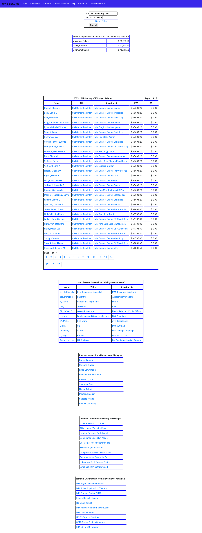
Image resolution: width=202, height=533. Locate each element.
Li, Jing (63, 335)
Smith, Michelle (67, 292)
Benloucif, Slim (86, 379)
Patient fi (81, 297)
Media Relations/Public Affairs (126, 311)
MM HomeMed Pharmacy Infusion (92, 507)
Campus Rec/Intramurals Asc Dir (95, 452)
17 (58, 264)
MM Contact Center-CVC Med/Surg (111, 146)
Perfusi (80, 335)
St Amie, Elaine (51, 161)
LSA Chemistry (119, 316)
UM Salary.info (10, 3)
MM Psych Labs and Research (90, 483)
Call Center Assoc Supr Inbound (95, 443)
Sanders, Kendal (87, 399)
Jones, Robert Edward (54, 209)
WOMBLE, (64, 321)
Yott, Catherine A (52, 166)
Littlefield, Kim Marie (54, 214)
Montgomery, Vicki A (54, 146)
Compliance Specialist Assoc (94, 438)
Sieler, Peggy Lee (52, 228)
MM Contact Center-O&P (106, 175)
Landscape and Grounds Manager (93, 316)
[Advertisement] (101, 75)
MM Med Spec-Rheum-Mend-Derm (111, 161)
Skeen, (63, 326)
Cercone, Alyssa (86, 365)
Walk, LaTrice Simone (54, 219)
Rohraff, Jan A (51, 137)
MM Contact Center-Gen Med (108, 204)
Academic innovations (122, 297)
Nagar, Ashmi (85, 389)
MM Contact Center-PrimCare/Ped (111, 171)
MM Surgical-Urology (104, 166)
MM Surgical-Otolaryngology (108, 127)
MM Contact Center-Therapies (109, 113)
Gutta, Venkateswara (54, 224)
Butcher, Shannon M (53, 190)
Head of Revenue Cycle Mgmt (94, 433)
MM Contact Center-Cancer (107, 108)
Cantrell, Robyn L (52, 108)
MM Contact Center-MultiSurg (109, 117)
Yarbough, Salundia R (54, 185)
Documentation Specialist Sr (93, 457)
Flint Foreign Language (123, 330)
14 (111, 257)
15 (47, 264)
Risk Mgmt (82, 321)
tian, (62, 306)
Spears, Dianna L (52, 200)
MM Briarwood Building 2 (124, 292)
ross (114, 306)
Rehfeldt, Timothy (87, 403)
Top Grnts (81, 306)
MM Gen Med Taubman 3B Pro (109, 190)
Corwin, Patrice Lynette (55, 142)
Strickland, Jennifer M (54, 248)
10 (88, 257)
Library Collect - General (87, 498)
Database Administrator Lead (94, 467)
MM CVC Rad (118, 326)
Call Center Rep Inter (82, 108)
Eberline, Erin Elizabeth (90, 374)
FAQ (73, 3)
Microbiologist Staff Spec (92, 447)
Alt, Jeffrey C (66, 311)
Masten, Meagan (87, 394)
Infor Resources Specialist (89, 292)
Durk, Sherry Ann (52, 233)
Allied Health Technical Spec (93, 428)
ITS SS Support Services (87, 517)
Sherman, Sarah (86, 384)
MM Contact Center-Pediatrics (109, 132)
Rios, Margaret (51, 117)
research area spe (85, 311)
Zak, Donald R (66, 297)
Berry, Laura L (50, 113)
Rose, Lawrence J (87, 370)
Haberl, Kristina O (52, 171)
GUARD (80, 330)
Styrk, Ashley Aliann (53, 243)
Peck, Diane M (51, 156)
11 (94, 257)
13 (105, 257)
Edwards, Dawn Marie (54, 151)
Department (34, 3)
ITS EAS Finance (84, 503)
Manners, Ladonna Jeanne (56, 195)
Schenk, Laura (50, 132)
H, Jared (64, 301)
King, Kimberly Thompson (56, 122)
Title (25, 3)
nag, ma (63, 316)
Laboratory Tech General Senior (95, 462)
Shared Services (61, 3)
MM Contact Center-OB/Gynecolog (111, 228)
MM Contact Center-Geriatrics (109, 142)
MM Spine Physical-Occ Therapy (91, 488)
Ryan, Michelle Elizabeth (55, 127)
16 (53, 264)
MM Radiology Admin (105, 137)
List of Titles (101, 21)
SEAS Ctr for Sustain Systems (90, 522)
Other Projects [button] (97, 3)
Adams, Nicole (67, 340)
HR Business (83, 340)
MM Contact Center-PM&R (88, 493)
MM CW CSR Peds (85, 512)
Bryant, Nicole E (51, 175)
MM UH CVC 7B (119, 335)
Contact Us (82, 3)
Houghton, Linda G (53, 180)
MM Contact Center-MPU (106, 180)
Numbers (46, 3)
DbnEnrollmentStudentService (126, 340)
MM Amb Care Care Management (110, 224)
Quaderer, (64, 330)
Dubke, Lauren (86, 360)
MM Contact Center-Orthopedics (110, 195)
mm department (120, 321)
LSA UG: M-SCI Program (87, 527)
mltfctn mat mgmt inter (88, 301)
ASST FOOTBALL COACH (92, 423)
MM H (115, 301)
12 (100, 257)
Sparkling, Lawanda (53, 204)
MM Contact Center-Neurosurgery (111, 156)
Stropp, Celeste (51, 238)
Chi (78, 326)
